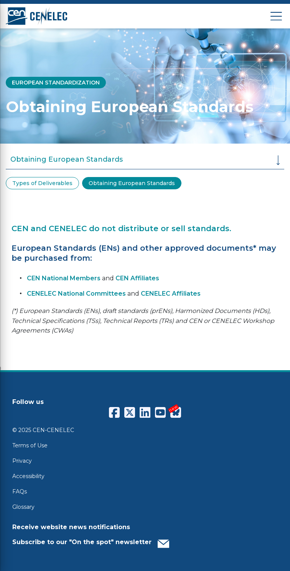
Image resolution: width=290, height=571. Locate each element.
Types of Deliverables (42, 183)
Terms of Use (30, 445)
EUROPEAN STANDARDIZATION (56, 82)
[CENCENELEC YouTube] (160, 412)
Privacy (22, 460)
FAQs (19, 491)
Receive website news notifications (71, 527)
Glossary (23, 506)
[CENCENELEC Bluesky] (176, 412)
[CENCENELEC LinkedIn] (145, 412)
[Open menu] (276, 16)
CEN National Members (64, 278)
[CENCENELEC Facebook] (114, 412)
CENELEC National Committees (76, 293)
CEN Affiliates (137, 278)
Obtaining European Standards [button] (145, 160)
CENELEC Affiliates (171, 293)
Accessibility (28, 476)
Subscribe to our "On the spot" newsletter (90, 542)
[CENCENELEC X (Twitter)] (130, 412)
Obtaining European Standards (132, 183)
